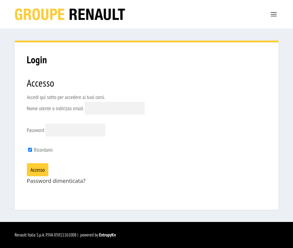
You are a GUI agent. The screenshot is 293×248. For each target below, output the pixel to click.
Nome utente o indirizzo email (55, 108)
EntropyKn (107, 235)
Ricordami (40, 149)
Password (35, 130)
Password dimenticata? (56, 180)
